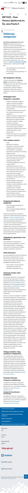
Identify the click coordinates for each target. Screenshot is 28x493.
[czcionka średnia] (10, 3)
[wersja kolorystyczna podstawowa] (19, 3)
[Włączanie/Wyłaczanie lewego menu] (2, 31)
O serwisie (3, 435)
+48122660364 (16, 286)
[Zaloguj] (26, 14)
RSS (2, 430)
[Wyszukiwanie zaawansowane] (10, 14)
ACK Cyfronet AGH (11, 478)
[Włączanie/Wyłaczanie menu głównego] (2, 15)
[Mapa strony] (18, 14)
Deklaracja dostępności (6, 418)
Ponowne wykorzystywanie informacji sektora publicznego (12, 415)
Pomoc (3, 437)
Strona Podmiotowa (10, 30)
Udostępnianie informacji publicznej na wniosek (12, 411)
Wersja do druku (6, 469)
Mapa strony (4, 428)
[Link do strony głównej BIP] (14, 8)
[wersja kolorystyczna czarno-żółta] (24, 3)
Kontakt (3, 443)
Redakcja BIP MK (5, 441)
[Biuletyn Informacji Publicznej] (14, 449)
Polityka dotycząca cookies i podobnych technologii (13, 424)
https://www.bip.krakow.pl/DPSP (17, 62)
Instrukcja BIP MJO (5, 421)
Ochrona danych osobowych (8, 408)
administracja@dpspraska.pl (17, 282)
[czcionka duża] (12, 2)
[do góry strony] (26, 477)
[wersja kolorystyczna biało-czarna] (21, 3)
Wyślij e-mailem (6, 462)
